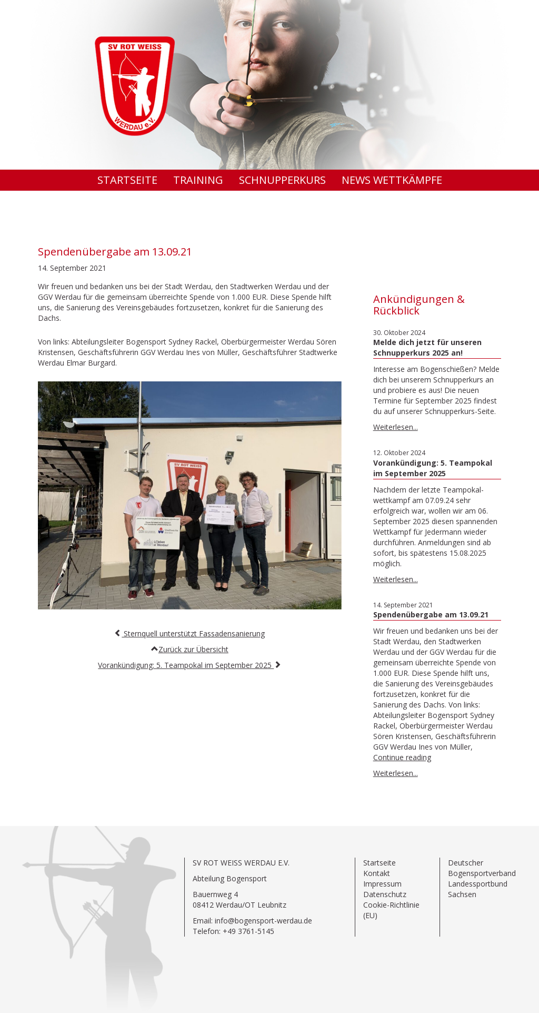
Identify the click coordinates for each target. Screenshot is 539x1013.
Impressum (382, 884)
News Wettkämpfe (392, 180)
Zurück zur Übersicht (193, 649)
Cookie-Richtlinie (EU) (391, 910)
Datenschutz (384, 894)
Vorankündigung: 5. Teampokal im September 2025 (186, 665)
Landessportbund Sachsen (477, 889)
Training (198, 180)
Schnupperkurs (282, 180)
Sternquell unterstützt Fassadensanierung (193, 633)
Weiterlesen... (395, 427)
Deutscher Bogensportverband (482, 868)
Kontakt (376, 873)
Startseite (127, 180)
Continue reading (402, 757)
